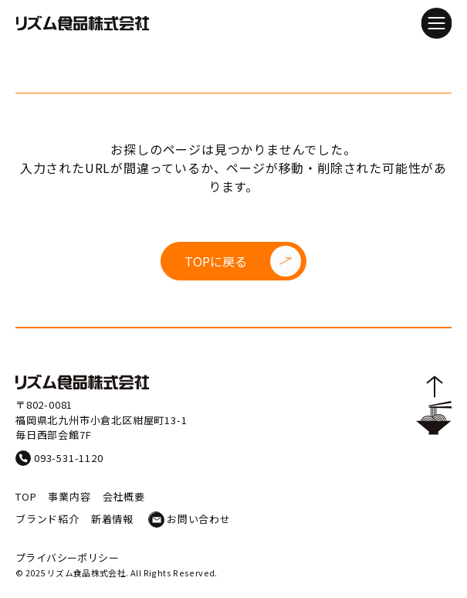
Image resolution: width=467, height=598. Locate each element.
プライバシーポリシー (67, 557)
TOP (25, 496)
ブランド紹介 (47, 518)
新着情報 (112, 518)
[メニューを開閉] (436, 23)
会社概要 (124, 496)
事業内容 (69, 496)
